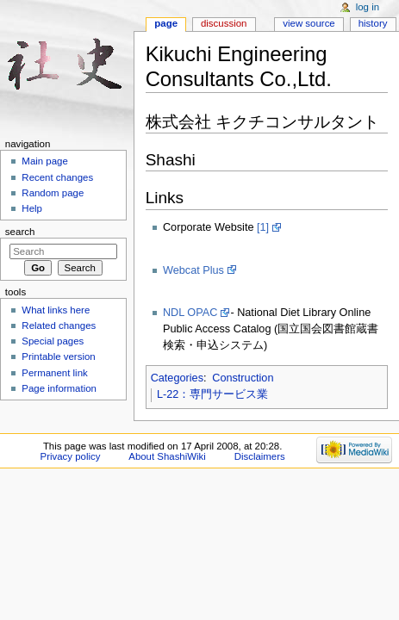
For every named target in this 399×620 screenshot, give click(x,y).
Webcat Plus (193, 270)
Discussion (223, 23)
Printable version (58, 356)
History (373, 23)
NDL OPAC (190, 313)
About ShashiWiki (167, 456)
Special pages (53, 341)
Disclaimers (259, 456)
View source (308, 23)
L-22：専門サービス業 (212, 394)
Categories (177, 378)
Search (20, 231)
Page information (59, 388)
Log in (367, 7)
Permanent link (54, 373)
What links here (56, 310)
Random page (53, 193)
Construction (242, 378)
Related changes (59, 325)
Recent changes (57, 177)
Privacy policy (71, 456)
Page (166, 23)
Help (32, 208)
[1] (263, 227)
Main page (45, 161)
